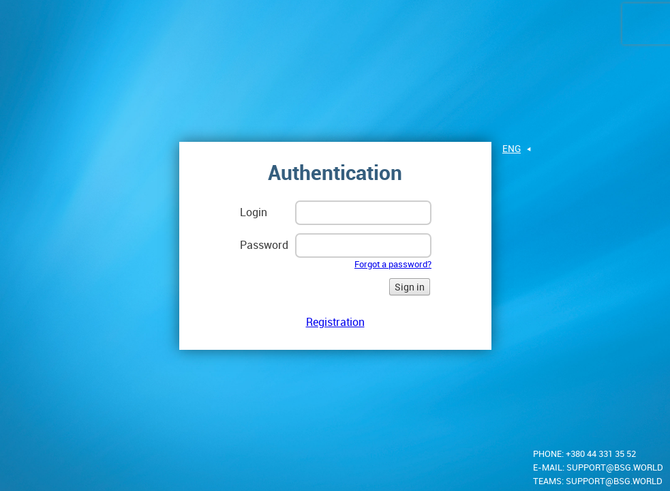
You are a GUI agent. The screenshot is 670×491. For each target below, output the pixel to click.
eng (511, 148)
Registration (335, 321)
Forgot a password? (392, 264)
